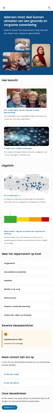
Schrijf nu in (9, 407)
